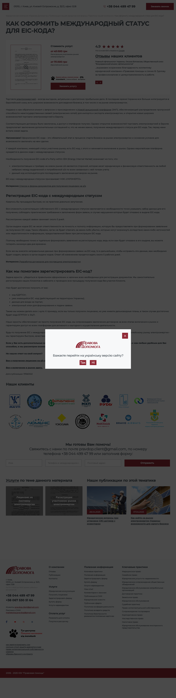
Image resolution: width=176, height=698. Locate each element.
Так (82, 362)
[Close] (125, 336)
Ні (93, 362)
